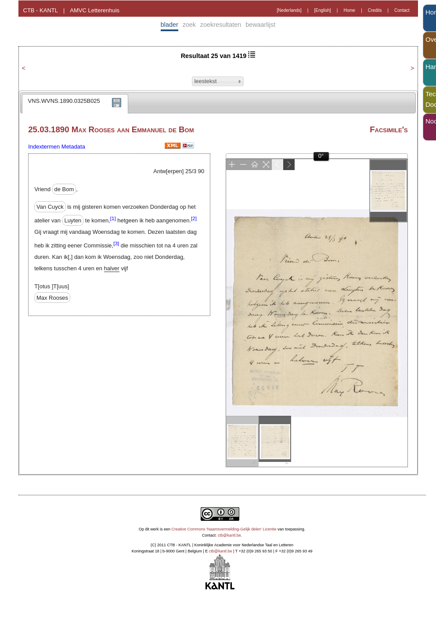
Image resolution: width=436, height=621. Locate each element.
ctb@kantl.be (229, 535)
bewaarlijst (260, 24)
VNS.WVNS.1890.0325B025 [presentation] (64, 101)
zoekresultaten (220, 24)
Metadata (73, 146)
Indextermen (44, 146)
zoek (189, 24)
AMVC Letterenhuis (94, 10)
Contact (401, 10)
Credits (375, 10)
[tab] (75, 103)
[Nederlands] (289, 10)
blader (169, 24)
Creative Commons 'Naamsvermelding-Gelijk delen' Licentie (224, 529)
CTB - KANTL (40, 10)
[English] (322, 10)
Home (349, 10)
